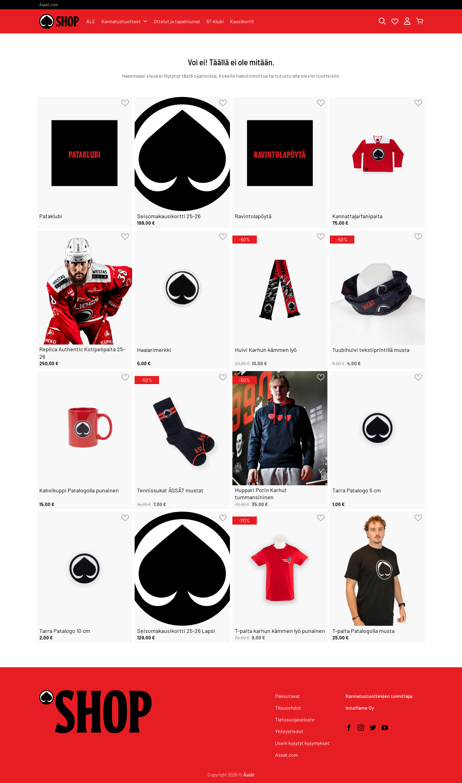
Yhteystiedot (289, 731)
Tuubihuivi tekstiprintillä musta (370, 349)
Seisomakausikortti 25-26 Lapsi (176, 630)
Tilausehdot (288, 708)
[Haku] (382, 21)
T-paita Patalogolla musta (363, 630)
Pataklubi (50, 216)
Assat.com (48, 4)
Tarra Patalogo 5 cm (356, 490)
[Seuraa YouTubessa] (385, 728)
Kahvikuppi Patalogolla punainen (79, 490)
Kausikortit (242, 21)
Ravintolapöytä (253, 216)
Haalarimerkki (154, 349)
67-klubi (215, 21)
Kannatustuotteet (124, 21)
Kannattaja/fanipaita (357, 216)
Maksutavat (287, 696)
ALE (90, 21)
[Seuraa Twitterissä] (373, 728)
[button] (407, 21)
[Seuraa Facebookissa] (349, 728)
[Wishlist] (394, 21)
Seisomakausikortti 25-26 (169, 216)
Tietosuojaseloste (295, 719)
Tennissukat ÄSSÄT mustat (170, 490)
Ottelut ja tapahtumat (177, 21)
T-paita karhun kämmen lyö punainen (280, 630)
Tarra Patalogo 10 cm (64, 630)
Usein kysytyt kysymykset (302, 743)
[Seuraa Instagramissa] (361, 728)
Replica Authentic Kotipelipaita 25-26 (82, 353)
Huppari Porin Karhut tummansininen (261, 493)
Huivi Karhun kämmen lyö (266, 349)
